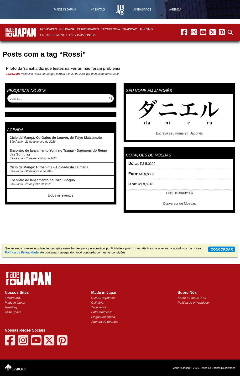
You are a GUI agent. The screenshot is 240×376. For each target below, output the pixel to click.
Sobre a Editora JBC (192, 298)
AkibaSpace (13, 312)
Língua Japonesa (82, 35)
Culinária (67, 29)
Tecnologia (110, 29)
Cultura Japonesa (103, 298)
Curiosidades (88, 29)
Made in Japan (15, 302)
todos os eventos (60, 195)
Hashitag (11, 307)
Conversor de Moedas (179, 203)
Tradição (129, 29)
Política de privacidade (193, 302)
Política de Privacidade (22, 252)
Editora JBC (13, 298)
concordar (222, 249)
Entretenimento (53, 35)
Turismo (146, 29)
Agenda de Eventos (104, 321)
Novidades (48, 29)
